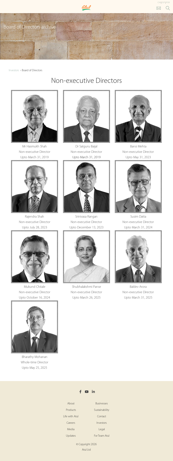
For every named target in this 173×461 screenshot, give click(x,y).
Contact (101, 416)
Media (70, 429)
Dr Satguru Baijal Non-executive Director (86, 122)
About (70, 403)
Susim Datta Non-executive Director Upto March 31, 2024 (138, 194)
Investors (14, 70)
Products (71, 410)
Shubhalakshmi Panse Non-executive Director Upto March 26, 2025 (86, 264)
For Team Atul (101, 435)
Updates (71, 435)
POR (168, 2)
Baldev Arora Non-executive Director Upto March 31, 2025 (138, 264)
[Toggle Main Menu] (4, 8)
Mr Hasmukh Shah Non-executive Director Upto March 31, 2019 (34, 124)
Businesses (101, 403)
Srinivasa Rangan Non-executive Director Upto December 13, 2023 (86, 194)
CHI (159, 2)
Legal (102, 429)
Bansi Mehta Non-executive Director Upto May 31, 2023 (138, 124)
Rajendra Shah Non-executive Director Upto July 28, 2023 (34, 194)
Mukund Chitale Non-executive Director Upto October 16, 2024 (34, 264)
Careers (71, 423)
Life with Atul (70, 416)
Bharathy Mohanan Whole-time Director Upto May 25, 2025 (34, 335)
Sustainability (101, 410)
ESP (163, 2)
